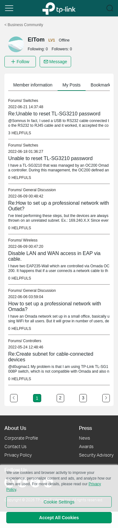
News (84, 438)
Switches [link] (30, 100)
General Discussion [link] (39, 190)
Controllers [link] (32, 341)
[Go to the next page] (106, 398)
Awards (86, 446)
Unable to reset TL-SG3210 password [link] (50, 158)
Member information (33, 84)
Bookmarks (102, 84)
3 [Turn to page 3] (83, 397)
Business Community (23, 25)
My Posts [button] (72, 84)
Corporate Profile (21, 438)
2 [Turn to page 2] (60, 397)
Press (85, 428)
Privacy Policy (18, 455)
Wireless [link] (30, 240)
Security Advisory (96, 455)
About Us (15, 428)
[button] (9, 8)
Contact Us (15, 446)
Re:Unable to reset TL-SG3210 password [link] (54, 113)
